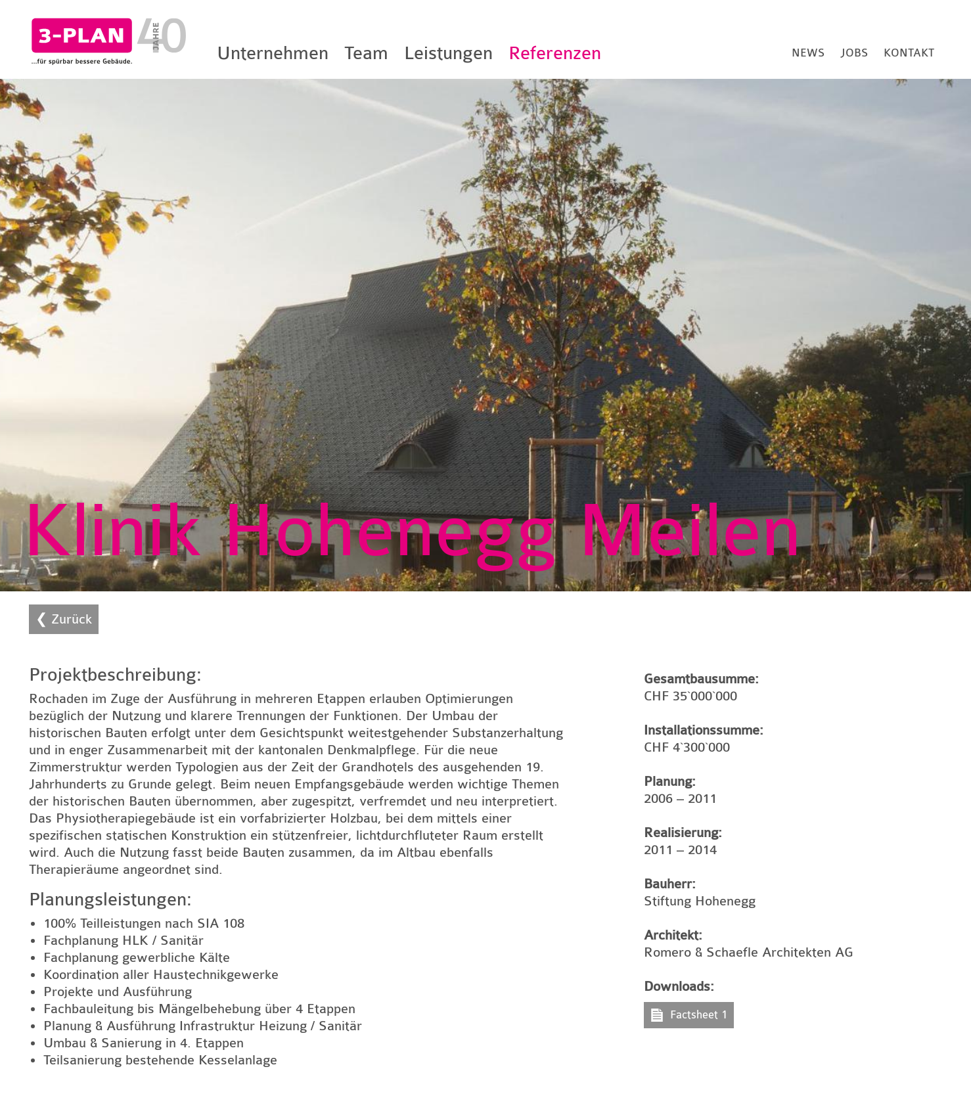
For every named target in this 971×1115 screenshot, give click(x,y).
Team (366, 53)
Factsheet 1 (698, 1015)
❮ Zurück (63, 619)
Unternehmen (272, 53)
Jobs (854, 53)
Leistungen (448, 53)
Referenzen (554, 53)
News (808, 53)
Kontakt (909, 53)
